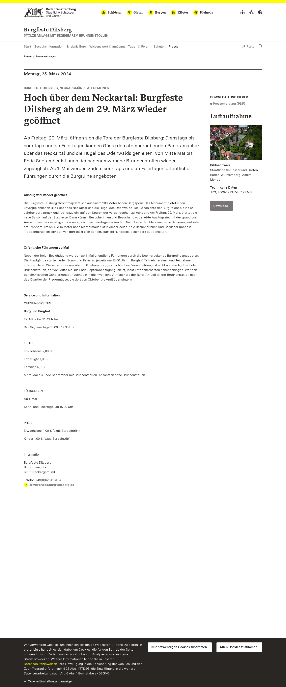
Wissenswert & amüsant (107, 46)
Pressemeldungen (46, 56)
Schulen (159, 46)
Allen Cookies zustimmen (238, 647)
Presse (174, 46)
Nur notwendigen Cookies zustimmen (179, 647)
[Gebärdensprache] (251, 12)
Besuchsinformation (48, 46)
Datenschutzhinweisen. (41, 664)
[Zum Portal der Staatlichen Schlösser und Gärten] (50, 12)
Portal (248, 46)
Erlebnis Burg (76, 46)
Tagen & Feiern (139, 46)
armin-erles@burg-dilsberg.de (51, 485)
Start (27, 46)
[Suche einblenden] (260, 46)
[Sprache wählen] (260, 12)
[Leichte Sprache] (242, 12)
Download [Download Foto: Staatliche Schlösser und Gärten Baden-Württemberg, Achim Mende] (220, 206)
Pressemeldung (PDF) (229, 103)
